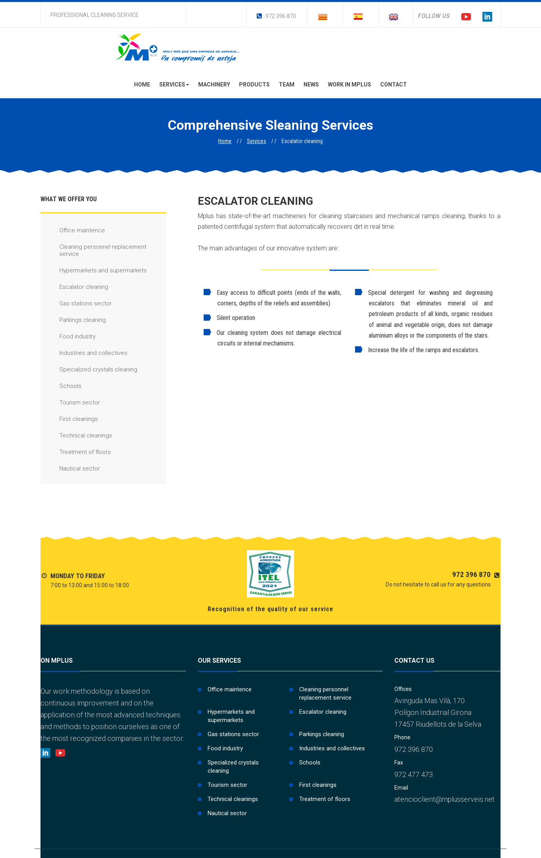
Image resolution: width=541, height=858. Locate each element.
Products (254, 84)
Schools (60, 386)
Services (174, 84)
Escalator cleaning (74, 287)
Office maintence (72, 230)
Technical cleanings (76, 435)
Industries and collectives (83, 353)
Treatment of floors (75, 452)
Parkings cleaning (73, 320)
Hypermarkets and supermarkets (93, 270)
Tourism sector (70, 402)
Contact (393, 84)
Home (142, 84)
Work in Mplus (349, 84)
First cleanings (69, 419)
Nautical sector (70, 468)
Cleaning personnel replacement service (93, 250)
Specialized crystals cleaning (88, 369)
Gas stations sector (76, 303)
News (311, 84)
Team (286, 84)
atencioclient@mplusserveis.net (444, 799)
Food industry (68, 336)
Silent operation (229, 318)
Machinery (214, 84)
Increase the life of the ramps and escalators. (417, 350)
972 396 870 (276, 16)
